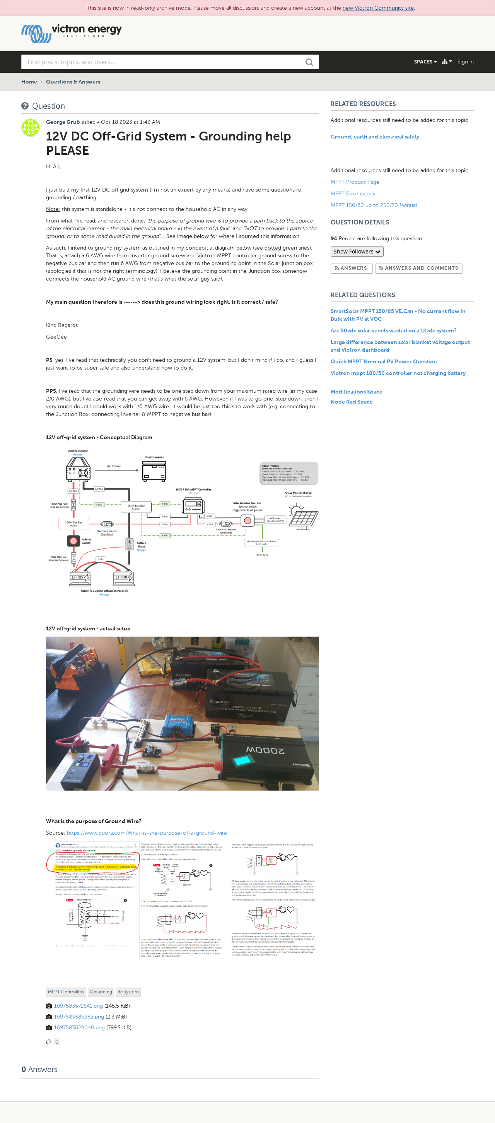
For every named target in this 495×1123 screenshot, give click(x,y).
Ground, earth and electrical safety (375, 137)
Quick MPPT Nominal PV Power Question (384, 362)
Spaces (425, 61)
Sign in (465, 61)
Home (29, 82)
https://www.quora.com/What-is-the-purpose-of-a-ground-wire (147, 833)
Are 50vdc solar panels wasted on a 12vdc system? (394, 331)
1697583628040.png (79, 1027)
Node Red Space (352, 402)
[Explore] (447, 61)
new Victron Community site (378, 8)
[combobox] (170, 62)
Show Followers (357, 251)
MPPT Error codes (353, 193)
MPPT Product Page (355, 182)
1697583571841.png (78, 1006)
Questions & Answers (73, 82)
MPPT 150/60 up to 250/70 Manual (374, 205)
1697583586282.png (79, 1016)
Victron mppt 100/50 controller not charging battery (398, 373)
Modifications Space (356, 392)
